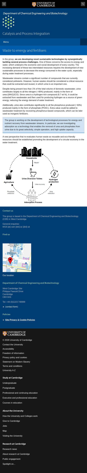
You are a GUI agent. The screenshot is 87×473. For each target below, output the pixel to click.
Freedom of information (13, 353)
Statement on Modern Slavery (16, 362)
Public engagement (11, 459)
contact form (11, 307)
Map (5, 431)
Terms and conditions (12, 366)
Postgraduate (9, 388)
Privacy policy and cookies (15, 357)
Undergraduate (9, 383)
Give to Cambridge (11, 421)
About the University (13, 410)
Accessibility (8, 349)
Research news (10, 449)
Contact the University (13, 344)
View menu (4, 4)
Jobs (5, 426)
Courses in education (12, 403)
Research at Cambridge (14, 443)
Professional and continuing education (20, 393)
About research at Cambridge (16, 454)
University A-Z (9, 370)
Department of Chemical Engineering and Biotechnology (35, 13)
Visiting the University (12, 436)
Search (83, 4)
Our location (8, 275)
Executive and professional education (20, 398)
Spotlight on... (9, 464)
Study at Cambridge (12, 377)
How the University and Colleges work (20, 416)
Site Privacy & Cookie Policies (20, 320)
